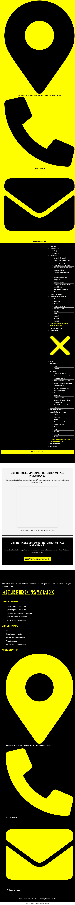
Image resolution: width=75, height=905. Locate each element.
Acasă (53, 246)
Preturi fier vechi (57, 294)
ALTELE (56, 321)
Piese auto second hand (62, 265)
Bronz (56, 304)
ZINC (55, 314)
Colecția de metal (60, 258)
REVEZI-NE (54, 330)
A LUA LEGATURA (56, 328)
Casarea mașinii (59, 306)
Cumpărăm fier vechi (58, 296)
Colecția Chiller (59, 282)
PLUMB (56, 318)
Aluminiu (57, 301)
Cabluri (56, 311)
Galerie (56, 253)
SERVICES (54, 256)
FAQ (55, 251)
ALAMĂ (56, 316)
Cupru (56, 299)
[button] (60, 346)
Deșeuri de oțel (59, 309)
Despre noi (55, 248)
